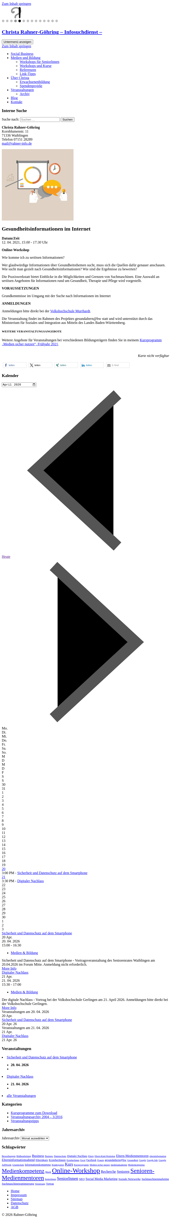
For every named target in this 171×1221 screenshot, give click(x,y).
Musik (48, 1172)
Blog (14, 98)
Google (142, 1161)
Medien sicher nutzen (100, 1165)
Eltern (91, 1157)
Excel (82, 1161)
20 (3, 869)
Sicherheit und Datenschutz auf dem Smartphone (52, 873)
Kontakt (16, 102)
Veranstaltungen (22, 90)
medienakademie (119, 1165)
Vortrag (50, 1184)
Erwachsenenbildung (35, 82)
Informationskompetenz (38, 1165)
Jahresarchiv (11, 1139)
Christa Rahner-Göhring (52, 32)
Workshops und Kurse (36, 66)
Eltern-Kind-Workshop (105, 1157)
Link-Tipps (28, 74)
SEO (82, 1179)
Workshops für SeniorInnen (39, 62)
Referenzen (28, 70)
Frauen (100, 1161)
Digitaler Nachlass (30, 881)
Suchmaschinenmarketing (155, 1179)
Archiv (25, 94)
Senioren (123, 1172)
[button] (14, 365)
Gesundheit (132, 1160)
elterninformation (157, 1157)
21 (3, 877)
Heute (6, 557)
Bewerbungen (8, 1156)
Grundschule (18, 1165)
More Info (9, 969)
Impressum (19, 1196)
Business (38, 1156)
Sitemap (16, 1200)
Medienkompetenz (136, 1165)
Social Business (22, 54)
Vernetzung (40, 1184)
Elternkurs (42, 1160)
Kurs (69, 1165)
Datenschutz (60, 1156)
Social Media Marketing (102, 1179)
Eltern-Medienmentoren (132, 1156)
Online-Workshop (76, 1171)
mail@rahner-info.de (17, 143)
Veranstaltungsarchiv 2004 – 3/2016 (37, 1117)
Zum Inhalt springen (16, 4)
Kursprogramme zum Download (34, 1113)
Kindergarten (58, 1165)
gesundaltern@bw (115, 1160)
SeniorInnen (50, 1180)
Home (15, 1192)
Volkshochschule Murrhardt (70, 311)
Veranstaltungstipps (25, 1121)
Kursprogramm (81, 1165)
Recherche (108, 1172)
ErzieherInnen (57, 1160)
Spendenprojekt (31, 86)
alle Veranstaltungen (21, 1096)
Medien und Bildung (25, 58)
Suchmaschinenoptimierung (18, 1184)
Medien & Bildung (24, 953)
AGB (14, 1208)
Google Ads (152, 1161)
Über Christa (20, 78)
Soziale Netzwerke (129, 1179)
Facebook (91, 1160)
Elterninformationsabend (18, 1160)
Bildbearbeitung (23, 1157)
